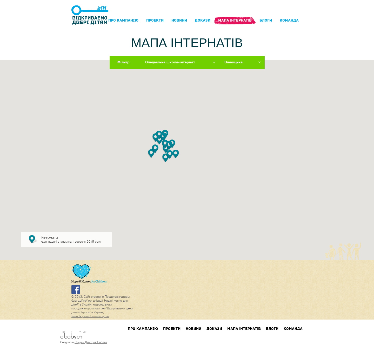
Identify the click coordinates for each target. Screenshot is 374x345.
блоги (265, 20)
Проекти (155, 20)
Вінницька (233, 62)
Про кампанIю (123, 20)
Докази (202, 20)
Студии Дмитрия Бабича (91, 342)
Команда (289, 20)
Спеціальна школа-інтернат (170, 62)
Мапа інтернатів (235, 20)
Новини (179, 20)
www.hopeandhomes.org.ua (90, 316)
